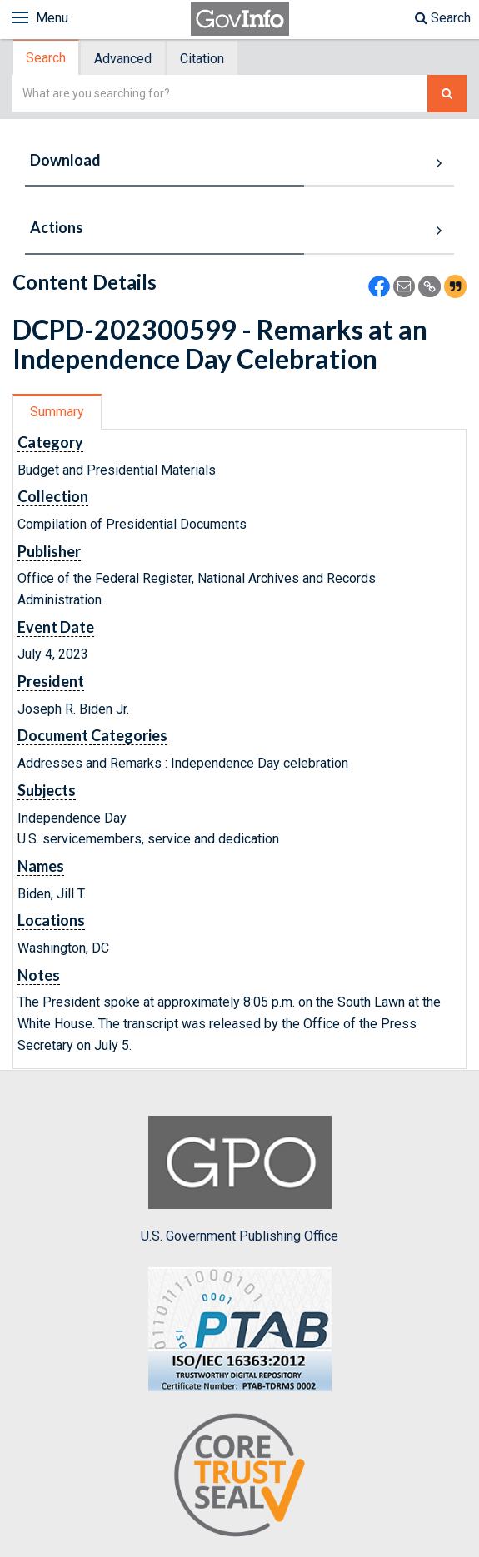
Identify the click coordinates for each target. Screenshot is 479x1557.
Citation (202, 59)
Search (443, 18)
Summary (57, 412)
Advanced (123, 59)
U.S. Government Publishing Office (239, 1180)
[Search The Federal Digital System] (447, 93)
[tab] (46, 57)
